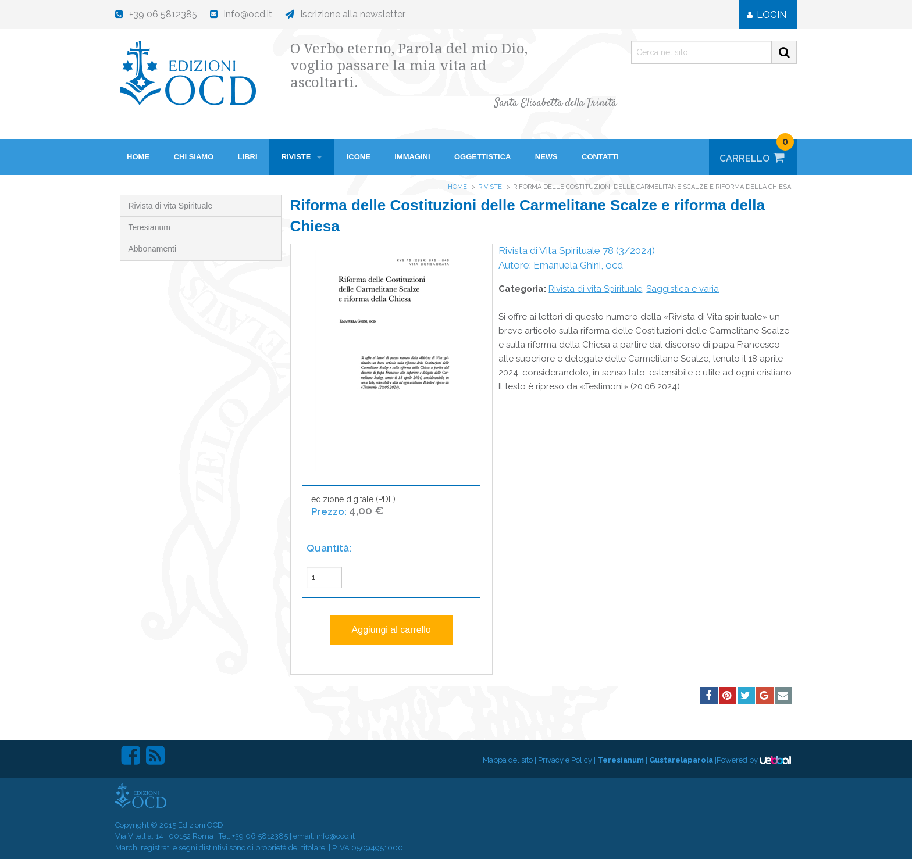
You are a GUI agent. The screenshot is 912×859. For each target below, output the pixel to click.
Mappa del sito (508, 760)
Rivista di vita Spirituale (171, 205)
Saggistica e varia (682, 289)
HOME (138, 156)
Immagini (412, 156)
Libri (248, 156)
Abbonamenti (153, 248)
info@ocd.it (335, 836)
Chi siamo (194, 156)
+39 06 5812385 (260, 836)
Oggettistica (482, 156)
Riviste (296, 156)
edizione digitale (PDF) (353, 511)
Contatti (600, 156)
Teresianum (149, 227)
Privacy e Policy (565, 760)
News (546, 156)
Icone (358, 156)
